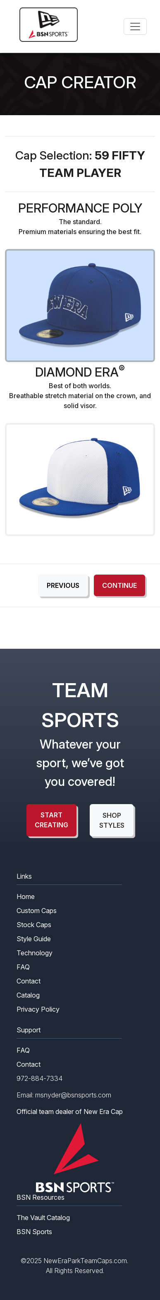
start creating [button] (51, 820)
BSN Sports (34, 1232)
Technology (35, 953)
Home (26, 896)
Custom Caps (37, 910)
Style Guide (34, 939)
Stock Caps (34, 925)
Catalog (28, 995)
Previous (63, 585)
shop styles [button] (111, 820)
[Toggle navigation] (135, 26)
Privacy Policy (38, 1009)
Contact (29, 981)
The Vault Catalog (43, 1217)
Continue (119, 585)
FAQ (23, 967)
